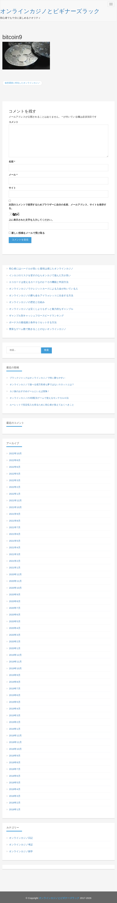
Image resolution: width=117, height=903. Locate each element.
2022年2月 (14, 487)
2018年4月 (14, 789)
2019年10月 (15, 668)
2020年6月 (14, 614)
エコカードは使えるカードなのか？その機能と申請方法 (38, 282)
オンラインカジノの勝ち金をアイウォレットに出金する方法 (41, 295)
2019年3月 (14, 715)
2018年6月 (14, 775)
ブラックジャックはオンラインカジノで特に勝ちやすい (37, 378)
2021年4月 (14, 547)
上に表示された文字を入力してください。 (31, 219)
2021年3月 (14, 554)
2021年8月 (14, 520)
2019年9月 (14, 675)
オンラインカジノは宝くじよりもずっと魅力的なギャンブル (41, 309)
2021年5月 (14, 540)
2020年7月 (14, 608)
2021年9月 (14, 514)
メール (13, 174)
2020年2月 (14, 641)
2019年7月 (14, 688)
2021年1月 (14, 567)
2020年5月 (14, 621)
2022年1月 (14, 493)
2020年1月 (14, 648)
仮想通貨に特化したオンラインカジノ (22, 83)
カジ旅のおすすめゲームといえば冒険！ (30, 391)
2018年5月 (14, 782)
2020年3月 (14, 634)
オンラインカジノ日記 (21, 838)
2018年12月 (15, 735)
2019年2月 (14, 722)
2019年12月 (15, 655)
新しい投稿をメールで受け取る (28, 233)
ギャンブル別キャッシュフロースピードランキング (36, 315)
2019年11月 (15, 661)
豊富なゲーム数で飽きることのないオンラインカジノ (37, 329)
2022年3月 (14, 480)
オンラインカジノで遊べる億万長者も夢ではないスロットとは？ (42, 384)
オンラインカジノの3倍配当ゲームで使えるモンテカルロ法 (39, 398)
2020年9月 (14, 594)
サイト (12, 187)
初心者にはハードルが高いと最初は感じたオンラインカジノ (41, 268)
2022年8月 (14, 460)
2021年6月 (14, 534)
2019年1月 (14, 728)
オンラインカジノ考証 (21, 844)
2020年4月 (14, 628)
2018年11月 (15, 742)
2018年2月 (14, 802)
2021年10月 (15, 507)
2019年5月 (14, 702)
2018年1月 (14, 809)
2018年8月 (14, 762)
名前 (12, 161)
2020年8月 (14, 601)
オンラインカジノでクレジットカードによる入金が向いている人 (43, 288)
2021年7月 (14, 527)
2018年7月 (14, 769)
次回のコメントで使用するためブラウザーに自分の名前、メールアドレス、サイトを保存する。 (57, 206)
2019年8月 (14, 681)
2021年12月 (15, 500)
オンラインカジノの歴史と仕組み (27, 302)
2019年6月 (14, 695)
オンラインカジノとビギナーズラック (50, 11)
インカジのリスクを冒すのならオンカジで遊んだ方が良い (40, 275)
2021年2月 (14, 561)
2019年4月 (14, 708)
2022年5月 (14, 473)
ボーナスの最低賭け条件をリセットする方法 (33, 322)
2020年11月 (15, 581)
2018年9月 (14, 755)
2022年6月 (14, 467)
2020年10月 (15, 587)
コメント (13, 122)
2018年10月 (15, 749)
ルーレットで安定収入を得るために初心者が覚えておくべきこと (42, 404)
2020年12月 (15, 574)
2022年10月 (15, 453)
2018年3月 (14, 796)
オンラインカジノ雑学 (21, 851)
